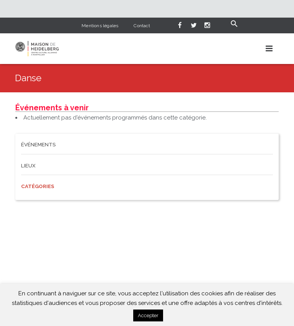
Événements (38, 144)
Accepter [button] (148, 315)
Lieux (28, 165)
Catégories (37, 186)
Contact (142, 25)
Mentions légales (100, 25)
